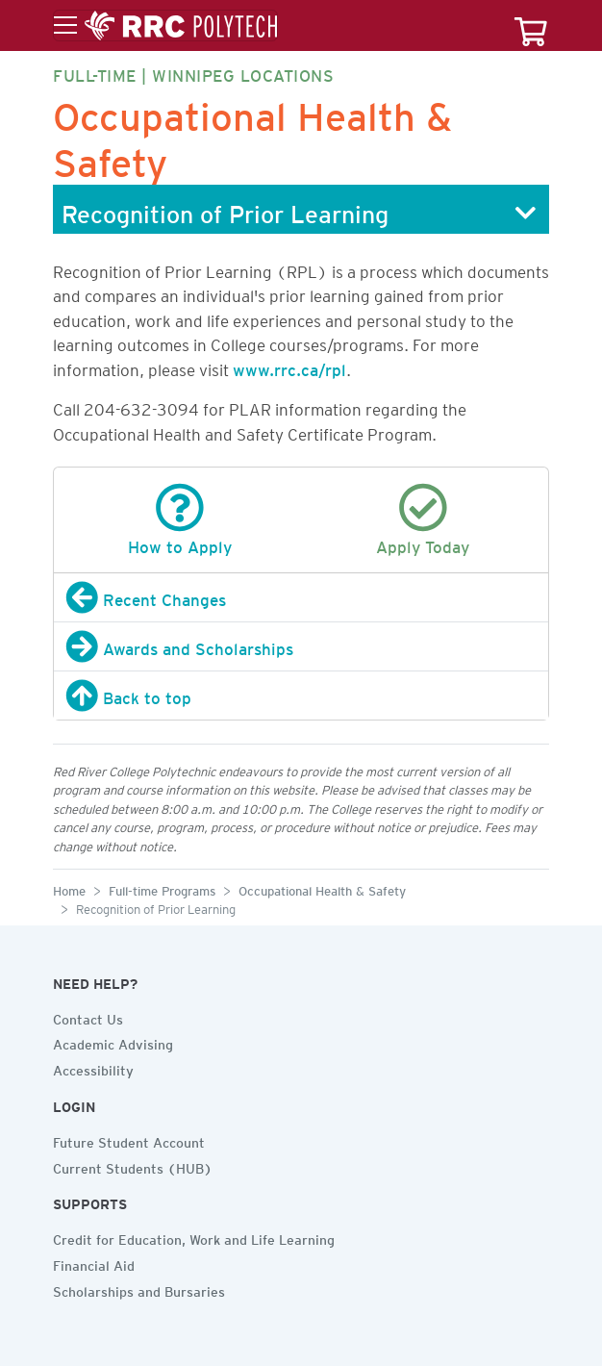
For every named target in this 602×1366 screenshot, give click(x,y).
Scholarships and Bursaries (139, 1289)
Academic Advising (113, 1042)
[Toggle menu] (165, 26)
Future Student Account (129, 1140)
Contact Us (88, 1017)
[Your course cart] (531, 25)
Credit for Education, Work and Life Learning (194, 1237)
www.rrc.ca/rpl (289, 366)
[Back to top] (301, 695)
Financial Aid (94, 1263)
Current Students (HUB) (133, 1166)
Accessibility (93, 1068)
